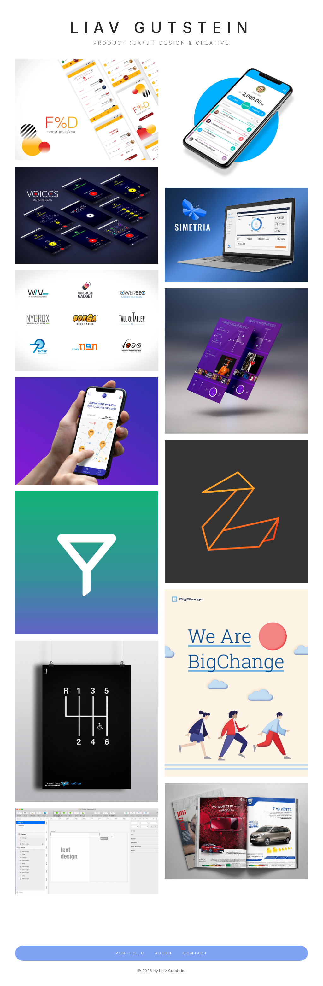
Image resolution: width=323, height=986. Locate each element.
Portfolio (130, 953)
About (164, 953)
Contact (195, 953)
